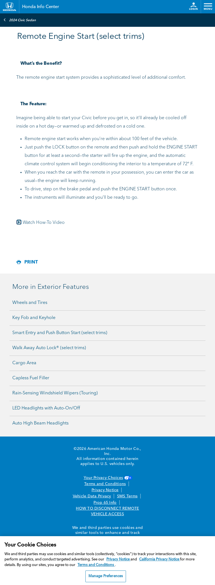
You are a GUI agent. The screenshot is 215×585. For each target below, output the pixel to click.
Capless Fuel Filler (30, 378)
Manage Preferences (105, 576)
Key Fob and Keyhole (33, 318)
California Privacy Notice (159, 559)
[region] (107, 560)
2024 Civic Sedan (19, 20)
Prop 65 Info (105, 503)
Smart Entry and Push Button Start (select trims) (59, 333)
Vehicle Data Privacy (92, 496)
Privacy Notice (105, 490)
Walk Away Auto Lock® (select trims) (49, 348)
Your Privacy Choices (107, 478)
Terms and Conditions (105, 484)
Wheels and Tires (29, 303)
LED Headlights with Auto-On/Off (46, 408)
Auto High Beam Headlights (40, 423)
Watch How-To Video (40, 222)
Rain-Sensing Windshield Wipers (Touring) (55, 393)
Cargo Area (24, 363)
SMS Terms (127, 496)
